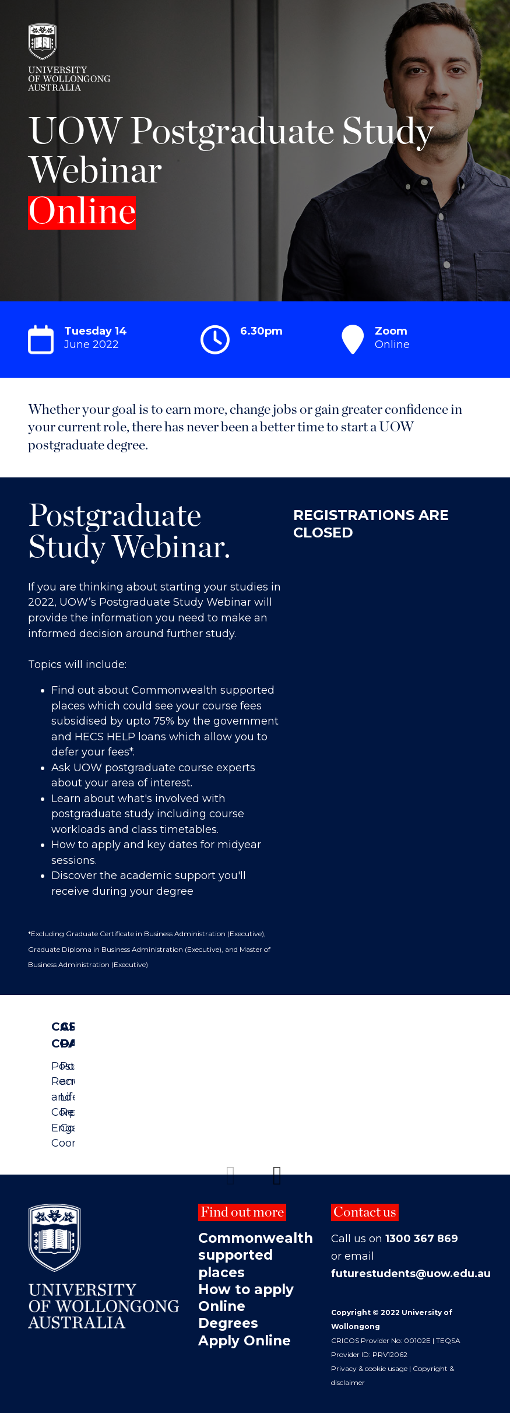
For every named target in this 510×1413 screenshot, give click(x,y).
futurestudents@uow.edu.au (411, 1267)
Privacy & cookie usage (369, 1362)
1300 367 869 (421, 1232)
